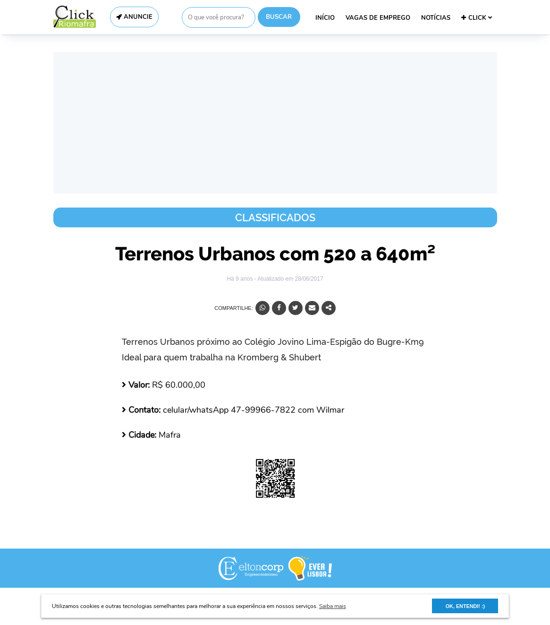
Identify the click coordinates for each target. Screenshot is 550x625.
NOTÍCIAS (435, 18)
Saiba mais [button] (332, 606)
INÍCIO (325, 18)
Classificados (275, 217)
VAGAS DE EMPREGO (378, 18)
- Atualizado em (288, 278)
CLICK (476, 18)
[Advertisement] (275, 123)
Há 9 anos (240, 278)
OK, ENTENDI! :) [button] (465, 606)
